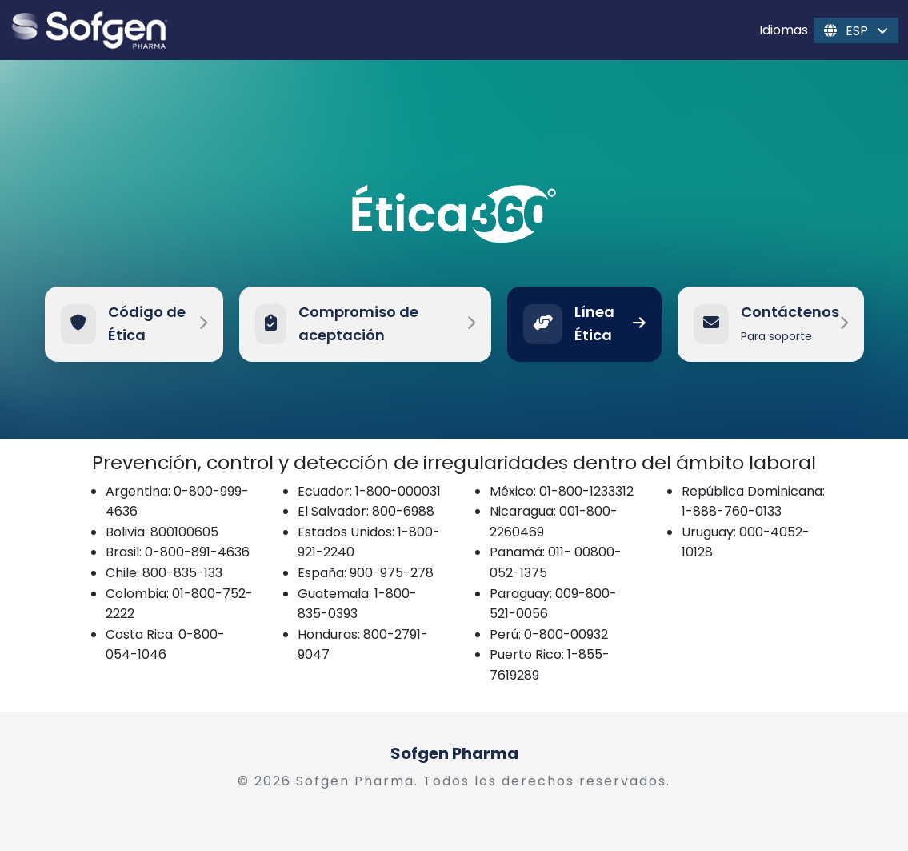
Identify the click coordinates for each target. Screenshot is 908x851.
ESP (856, 30)
